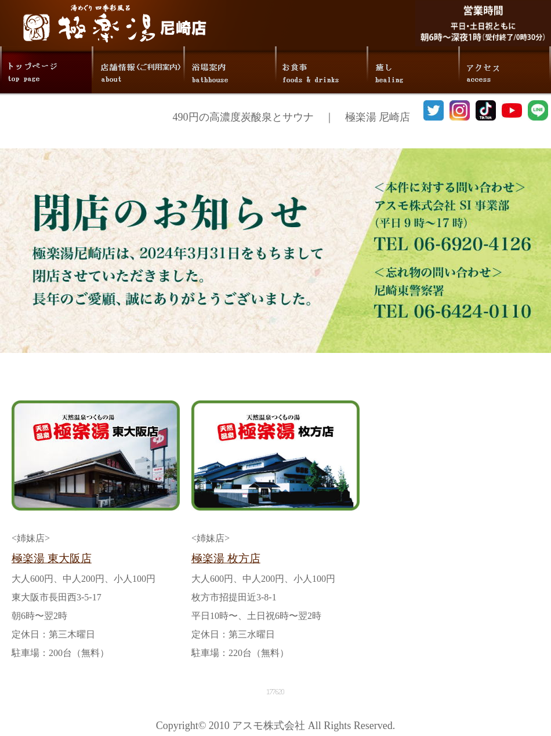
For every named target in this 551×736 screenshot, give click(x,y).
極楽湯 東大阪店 (52, 558)
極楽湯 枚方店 (225, 558)
